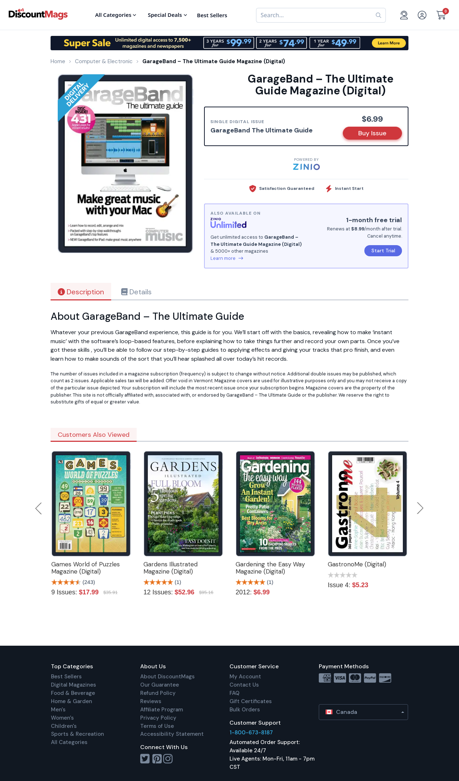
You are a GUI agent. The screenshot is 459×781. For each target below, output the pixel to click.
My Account (245, 676)
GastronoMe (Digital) (357, 564)
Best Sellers (66, 676)
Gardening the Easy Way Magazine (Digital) (270, 567)
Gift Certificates (251, 701)
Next (420, 508)
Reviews (150, 701)
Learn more (226, 258)
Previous (39, 508)
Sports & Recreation (77, 734)
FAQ (235, 693)
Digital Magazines (73, 684)
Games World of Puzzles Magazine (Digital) (85, 567)
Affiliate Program (161, 709)
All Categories (69, 742)
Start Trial (383, 250)
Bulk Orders (245, 709)
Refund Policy (158, 693)
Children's (64, 726)
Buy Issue (372, 133)
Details (136, 291)
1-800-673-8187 (251, 732)
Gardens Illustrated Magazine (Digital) (170, 567)
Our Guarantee (159, 684)
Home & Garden (71, 701)
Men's (58, 709)
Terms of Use (157, 726)
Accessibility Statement (172, 734)
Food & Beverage (73, 693)
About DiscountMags (167, 676)
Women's (62, 717)
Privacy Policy (158, 717)
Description (81, 291)
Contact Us (244, 684)
